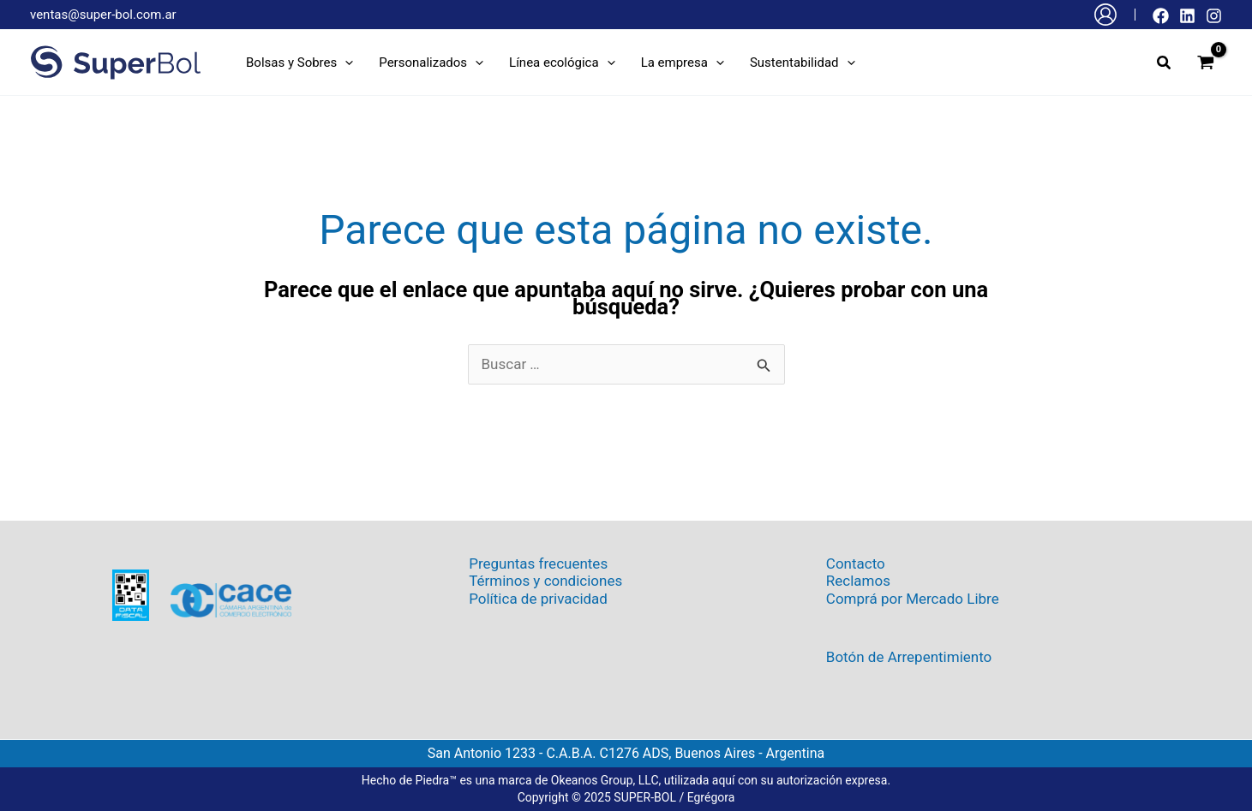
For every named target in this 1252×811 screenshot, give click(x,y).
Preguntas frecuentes (538, 563)
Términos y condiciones (545, 580)
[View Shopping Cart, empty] (1205, 62)
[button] (299, 62)
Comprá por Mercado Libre (912, 598)
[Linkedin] (1187, 16)
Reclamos (858, 580)
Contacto (855, 563)
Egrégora (711, 797)
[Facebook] (1161, 16)
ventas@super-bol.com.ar (103, 14)
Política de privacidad (538, 598)
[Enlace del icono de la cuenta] (1105, 15)
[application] (345, 62)
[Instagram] (1214, 16)
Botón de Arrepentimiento (908, 656)
